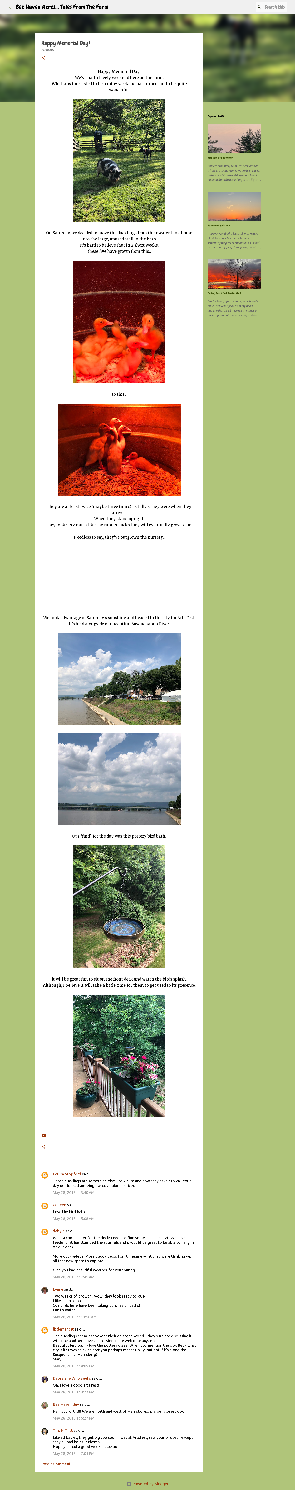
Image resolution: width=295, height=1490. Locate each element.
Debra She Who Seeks (72, 1378)
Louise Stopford (67, 1174)
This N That (63, 1430)
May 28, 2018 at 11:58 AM (75, 1317)
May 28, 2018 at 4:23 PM (74, 1392)
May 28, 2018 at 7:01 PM (74, 1453)
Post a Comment (56, 1464)
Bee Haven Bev (66, 1404)
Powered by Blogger (148, 1484)
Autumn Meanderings (219, 225)
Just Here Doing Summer (220, 157)
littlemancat (63, 1329)
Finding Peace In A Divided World (225, 293)
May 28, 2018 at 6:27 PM (74, 1418)
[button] (43, 58)
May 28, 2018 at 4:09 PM (74, 1366)
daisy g (59, 1231)
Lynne (58, 1289)
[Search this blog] (267, 7)
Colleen (59, 1205)
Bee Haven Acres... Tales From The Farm (62, 7)
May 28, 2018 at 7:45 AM (74, 1277)
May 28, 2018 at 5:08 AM (74, 1218)
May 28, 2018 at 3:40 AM (74, 1192)
